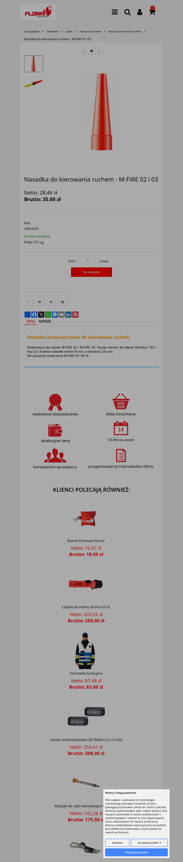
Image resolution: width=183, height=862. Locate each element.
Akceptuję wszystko (136, 852)
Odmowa (117, 842)
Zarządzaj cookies (148, 842)
